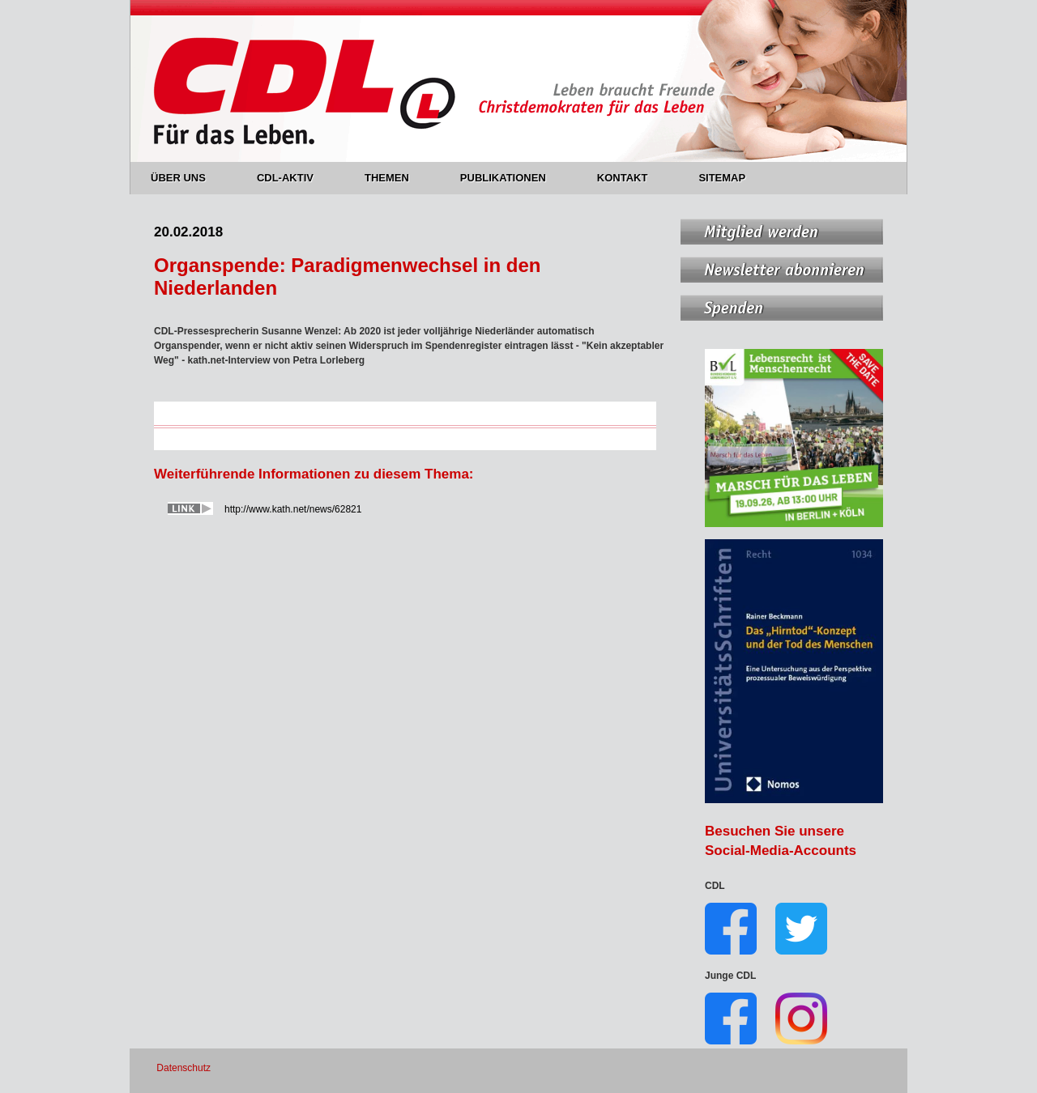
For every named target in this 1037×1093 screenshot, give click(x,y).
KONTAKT (632, 178)
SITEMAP (721, 178)
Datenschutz (183, 1068)
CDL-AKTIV (294, 178)
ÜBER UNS (187, 178)
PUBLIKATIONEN (512, 178)
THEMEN (396, 178)
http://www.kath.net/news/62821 (292, 509)
